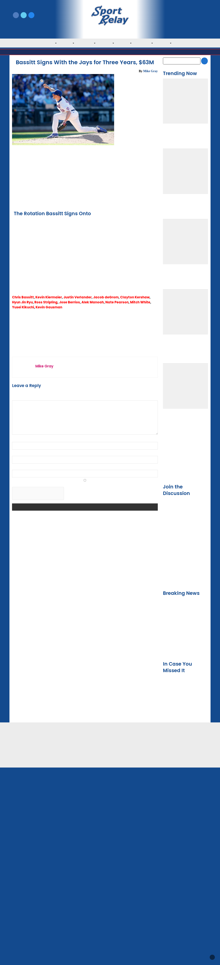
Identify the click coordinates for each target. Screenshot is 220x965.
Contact (17, 931)
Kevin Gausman (49, 491)
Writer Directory (120, 922)
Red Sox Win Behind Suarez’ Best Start (65, 569)
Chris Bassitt (23, 481)
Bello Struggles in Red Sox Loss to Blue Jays (29, 570)
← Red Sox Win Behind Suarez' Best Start (37, 456)
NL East (125, 43)
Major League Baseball (23, 52)
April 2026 (169, 770)
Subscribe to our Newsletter (185, 19)
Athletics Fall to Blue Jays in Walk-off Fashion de (139, 572)
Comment (19, 630)
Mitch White (140, 486)
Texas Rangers (58, 182)
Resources (18, 939)
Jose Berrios (69, 486)
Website (17, 700)
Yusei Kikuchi (23, 491)
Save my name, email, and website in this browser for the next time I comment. (59, 716)
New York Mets (83, 182)
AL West (107, 43)
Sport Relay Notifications (97, 169)
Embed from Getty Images (63, 201)
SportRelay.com (118, 957)
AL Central (87, 43)
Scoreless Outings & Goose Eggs (179, 922)
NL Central (145, 43)
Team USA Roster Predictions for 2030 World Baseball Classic (185, 554)
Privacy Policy (69, 922)
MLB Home (19, 917)
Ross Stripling (46, 486)
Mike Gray (150, 71)
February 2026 (172, 785)
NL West (165, 43)
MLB (53, 43)
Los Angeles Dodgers (102, 178)
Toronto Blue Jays (78, 52)
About (16, 924)
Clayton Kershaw (135, 481)
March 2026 (170, 777)
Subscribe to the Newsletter (176, 917)
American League (47, 52)
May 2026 (168, 763)
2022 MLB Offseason (32, 508)
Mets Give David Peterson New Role (185, 697)
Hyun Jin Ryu (22, 486)
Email (16, 686)
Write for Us (185, 15)
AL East (68, 43)
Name (16, 672)
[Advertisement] (85, 298)
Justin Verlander (77, 481)
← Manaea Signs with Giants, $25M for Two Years (41, 465)
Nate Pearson (117, 486)
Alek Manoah (92, 486)
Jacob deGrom (106, 481)
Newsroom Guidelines (75, 917)
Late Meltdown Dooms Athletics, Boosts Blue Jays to (102, 573)
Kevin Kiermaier (48, 481)
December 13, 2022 (146, 75)
